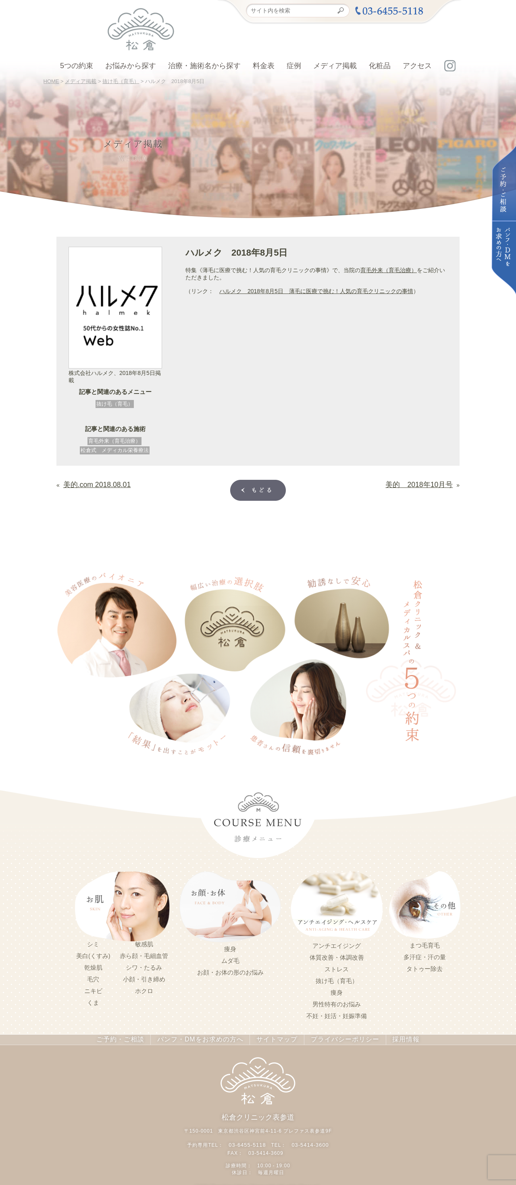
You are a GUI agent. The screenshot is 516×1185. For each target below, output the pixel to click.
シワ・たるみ (144, 966)
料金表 (264, 66)
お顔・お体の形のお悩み (230, 971)
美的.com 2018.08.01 (90, 483)
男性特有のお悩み (336, 1003)
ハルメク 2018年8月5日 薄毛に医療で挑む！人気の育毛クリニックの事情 (316, 291)
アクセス (417, 66)
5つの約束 (76, 66)
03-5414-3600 (309, 1141)
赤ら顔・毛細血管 (144, 954)
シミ (93, 942)
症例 (294, 66)
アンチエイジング (336, 944)
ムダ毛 (230, 959)
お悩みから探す (130, 66)
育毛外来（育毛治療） (114, 441)
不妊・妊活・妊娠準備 (336, 1014)
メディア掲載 (335, 66)
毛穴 (93, 978)
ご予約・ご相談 (131, 1038)
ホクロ (144, 989)
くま (93, 1001)
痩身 (230, 947)
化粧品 (380, 66)
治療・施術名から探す (204, 66)
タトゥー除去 (424, 967)
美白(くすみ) (93, 954)
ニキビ (93, 989)
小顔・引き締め (144, 978)
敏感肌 (144, 942)
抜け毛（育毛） (114, 404)
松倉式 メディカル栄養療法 (115, 450)
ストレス (337, 967)
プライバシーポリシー (335, 1038)
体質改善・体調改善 (337, 956)
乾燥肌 (93, 966)
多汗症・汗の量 (425, 955)
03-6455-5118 (248, 1141)
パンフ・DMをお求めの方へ (204, 1038)
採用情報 (392, 1038)
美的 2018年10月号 (426, 483)
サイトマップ (272, 1038)
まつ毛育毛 (425, 944)
